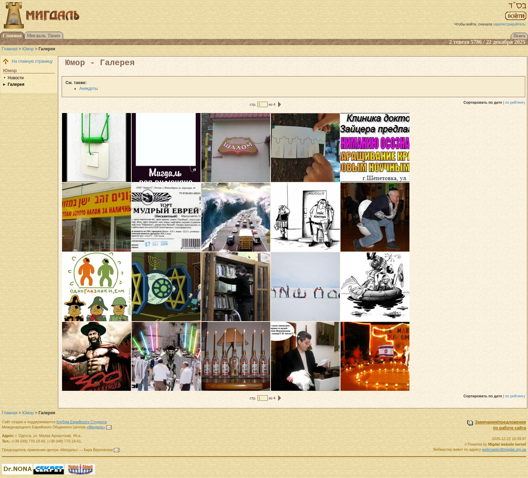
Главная (10, 49)
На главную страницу (32, 61)
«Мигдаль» (96, 427)
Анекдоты (88, 88)
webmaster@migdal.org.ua (504, 449)
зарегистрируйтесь (509, 24)
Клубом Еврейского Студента (82, 422)
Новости (15, 77)
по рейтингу (515, 102)
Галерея (16, 84)
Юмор (28, 49)
